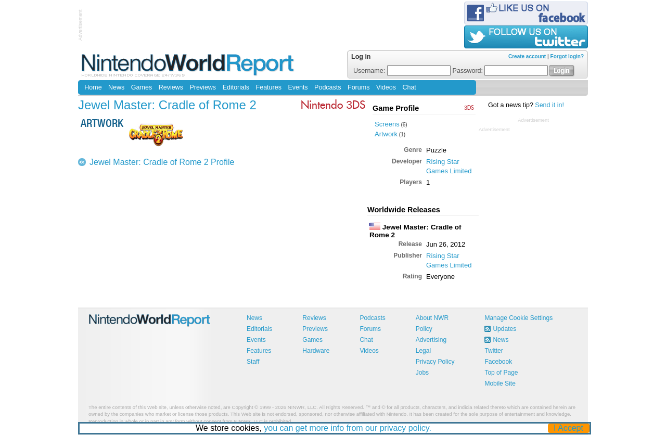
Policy (424, 328)
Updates (504, 328)
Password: (500, 70)
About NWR (432, 318)
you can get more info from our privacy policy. (348, 428)
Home (92, 87)
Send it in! (549, 105)
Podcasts (327, 87)
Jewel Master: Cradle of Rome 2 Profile (161, 162)
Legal (423, 350)
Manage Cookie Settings (518, 318)
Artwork (386, 134)
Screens (387, 124)
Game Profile (396, 108)
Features (268, 87)
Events (298, 87)
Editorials (236, 87)
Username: (402, 70)
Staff (253, 361)
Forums (358, 87)
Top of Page (501, 372)
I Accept (569, 428)
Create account (527, 56)
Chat (409, 87)
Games (141, 87)
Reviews (171, 87)
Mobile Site (499, 383)
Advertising (431, 339)
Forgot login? (567, 56)
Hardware (315, 350)
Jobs (422, 372)
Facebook (498, 361)
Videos (386, 87)
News (116, 87)
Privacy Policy (435, 361)
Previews (202, 87)
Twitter (493, 350)
